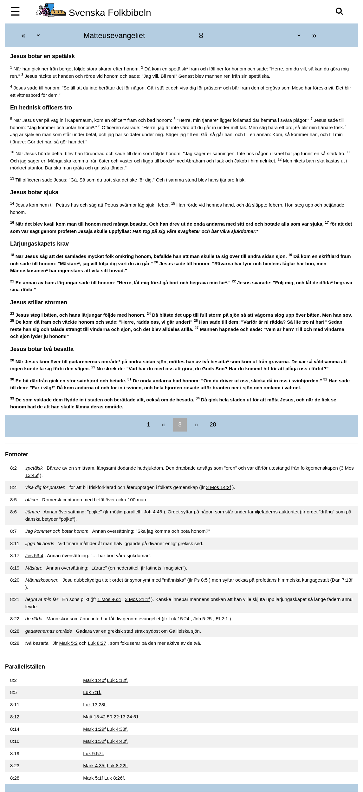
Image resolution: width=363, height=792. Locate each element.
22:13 (119, 716)
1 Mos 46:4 (109, 599)
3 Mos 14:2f (218, 487)
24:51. (133, 716)
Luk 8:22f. (117, 765)
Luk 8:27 (97, 643)
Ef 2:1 (222, 618)
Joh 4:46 (153, 511)
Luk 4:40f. (117, 741)
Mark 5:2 (68, 643)
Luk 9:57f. (93, 753)
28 (212, 424)
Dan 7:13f (342, 580)
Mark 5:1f (93, 778)
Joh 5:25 (202, 618)
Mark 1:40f (94, 680)
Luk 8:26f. (114, 778)
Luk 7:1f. (92, 692)
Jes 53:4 (34, 555)
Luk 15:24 (179, 618)
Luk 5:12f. (117, 680)
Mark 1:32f (94, 741)
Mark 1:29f (94, 729)
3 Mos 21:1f (137, 599)
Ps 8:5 (201, 580)
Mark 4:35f (94, 765)
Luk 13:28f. (95, 704)
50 (109, 716)
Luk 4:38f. (117, 729)
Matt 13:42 (94, 716)
